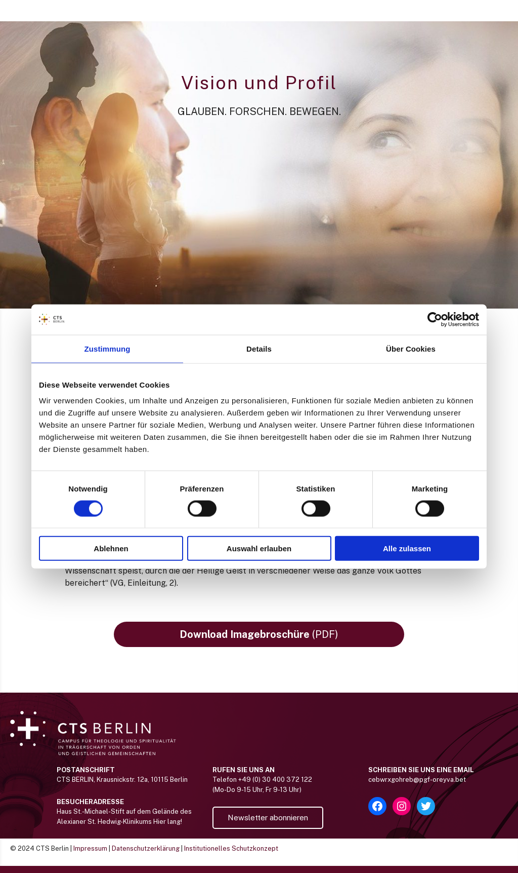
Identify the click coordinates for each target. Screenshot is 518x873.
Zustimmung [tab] (107, 348)
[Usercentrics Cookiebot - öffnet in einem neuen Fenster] (435, 319)
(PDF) (259, 641)
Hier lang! (167, 828)
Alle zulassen (407, 548)
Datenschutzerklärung (146, 855)
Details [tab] (259, 348)
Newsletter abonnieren (268, 824)
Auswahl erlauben (259, 548)
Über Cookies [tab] (411, 348)
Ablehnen (111, 548)
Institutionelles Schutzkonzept (231, 855)
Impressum (90, 855)
